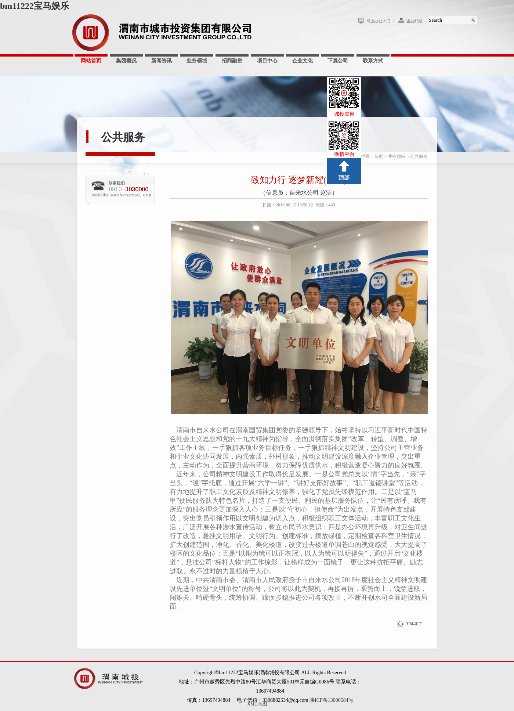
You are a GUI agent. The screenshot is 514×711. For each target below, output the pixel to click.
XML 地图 (257, 704)
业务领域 (197, 61)
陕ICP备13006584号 (332, 700)
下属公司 (337, 61)
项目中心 (267, 61)
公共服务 (123, 137)
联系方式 (373, 61)
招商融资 (232, 61)
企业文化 (302, 61)
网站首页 (91, 61)
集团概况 (126, 61)
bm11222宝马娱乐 (34, 6)
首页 (378, 156)
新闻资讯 (161, 61)
